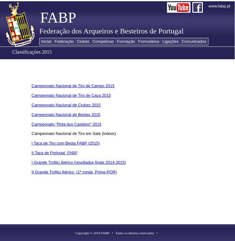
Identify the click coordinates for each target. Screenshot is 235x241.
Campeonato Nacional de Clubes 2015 (66, 105)
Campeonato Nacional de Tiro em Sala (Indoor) (74, 133)
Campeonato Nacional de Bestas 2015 (66, 114)
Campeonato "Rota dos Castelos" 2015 (66, 124)
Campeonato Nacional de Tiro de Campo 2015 (73, 85)
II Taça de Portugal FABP (55, 152)
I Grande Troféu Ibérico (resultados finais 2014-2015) (79, 162)
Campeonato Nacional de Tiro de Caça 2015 (71, 95)
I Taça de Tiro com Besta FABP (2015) (66, 143)
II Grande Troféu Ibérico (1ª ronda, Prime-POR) (74, 172)
